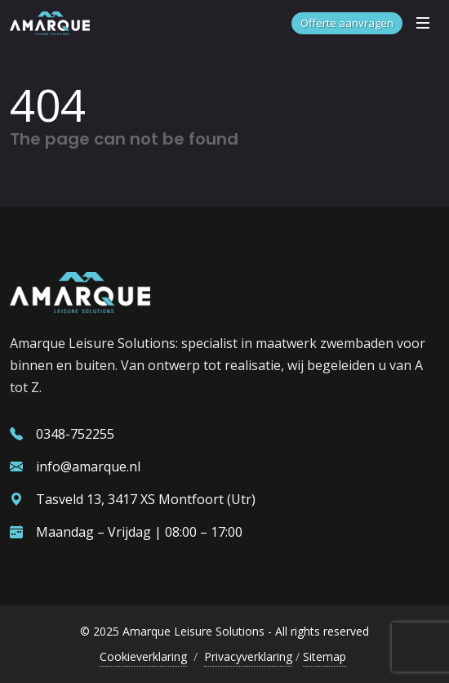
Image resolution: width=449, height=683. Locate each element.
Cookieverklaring (143, 656)
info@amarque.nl (75, 466)
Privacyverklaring (248, 656)
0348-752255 (62, 434)
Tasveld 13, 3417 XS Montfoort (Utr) (133, 499)
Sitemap (324, 656)
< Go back (50, 191)
